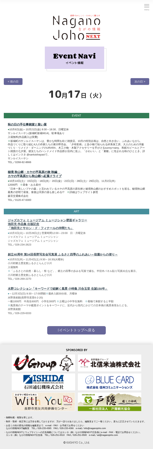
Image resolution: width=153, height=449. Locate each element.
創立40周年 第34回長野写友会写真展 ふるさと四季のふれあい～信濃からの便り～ (63, 256)
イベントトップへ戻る (76, 330)
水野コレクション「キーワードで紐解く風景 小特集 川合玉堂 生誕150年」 (58, 290)
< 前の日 (13, 81)
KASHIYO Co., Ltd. (78, 442)
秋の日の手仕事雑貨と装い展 (27, 124)
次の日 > (139, 81)
